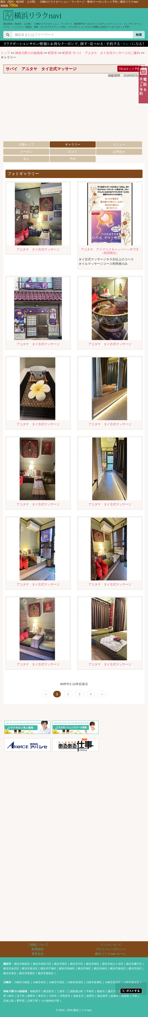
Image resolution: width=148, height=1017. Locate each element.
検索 (139, 34)
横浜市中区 (76, 963)
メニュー (119, 144)
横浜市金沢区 (11, 968)
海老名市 (78, 995)
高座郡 (125, 995)
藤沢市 (112, 991)
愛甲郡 (21, 1000)
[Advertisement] (74, 110)
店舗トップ (26, 144)
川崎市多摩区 (94, 982)
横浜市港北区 (30, 968)
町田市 (52, 53)
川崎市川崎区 (22, 982)
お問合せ (119, 151)
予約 (73, 159)
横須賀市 (48, 991)
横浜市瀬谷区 (118, 968)
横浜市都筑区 (46, 973)
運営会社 (38, 954)
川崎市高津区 (75, 982)
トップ (5, 53)
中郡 (134, 995)
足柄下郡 (32, 1000)
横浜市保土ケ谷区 (112, 963)
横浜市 (7, 963)
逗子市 (21, 995)
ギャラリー (72, 144)
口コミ (72, 151)
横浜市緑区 (100, 968)
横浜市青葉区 (27, 973)
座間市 (90, 995)
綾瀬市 (114, 995)
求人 (26, 159)
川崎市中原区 (57, 982)
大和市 (53, 995)
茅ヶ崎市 (8, 995)
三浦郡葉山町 (75, 991)
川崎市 (7, 982)
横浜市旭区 (84, 968)
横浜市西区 (60, 963)
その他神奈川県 (50, 1000)
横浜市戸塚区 (48, 968)
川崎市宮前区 (113, 982)
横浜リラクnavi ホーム (110, 954)
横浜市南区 (92, 963)
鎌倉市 (101, 991)
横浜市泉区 (9, 973)
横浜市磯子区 (134, 963)
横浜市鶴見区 (22, 963)
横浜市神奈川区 (42, 963)
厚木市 (42, 995)
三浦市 (61, 991)
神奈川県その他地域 (29, 53)
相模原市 (35, 991)
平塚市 (90, 991)
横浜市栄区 (135, 968)
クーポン (26, 151)
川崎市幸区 (39, 982)
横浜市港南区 (67, 968)
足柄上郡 (8, 1000)
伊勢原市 (65, 995)
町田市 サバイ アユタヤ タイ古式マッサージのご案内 (101, 53)
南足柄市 (102, 995)
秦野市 (31, 995)
